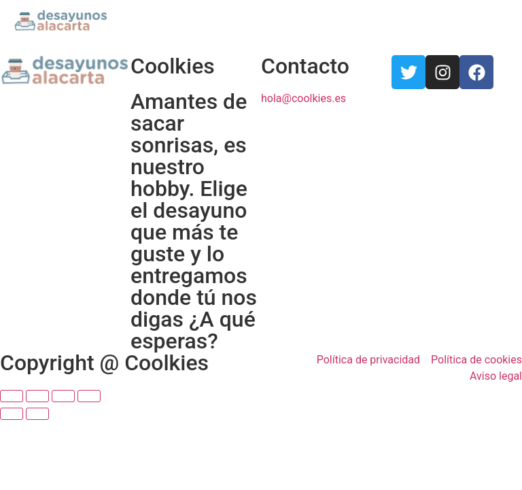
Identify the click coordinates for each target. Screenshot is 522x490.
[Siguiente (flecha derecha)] (37, 414)
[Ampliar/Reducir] (89, 396)
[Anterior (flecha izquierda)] (11, 414)
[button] (497, 21)
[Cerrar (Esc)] (11, 396)
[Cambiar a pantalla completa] (63, 396)
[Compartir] (37, 396)
